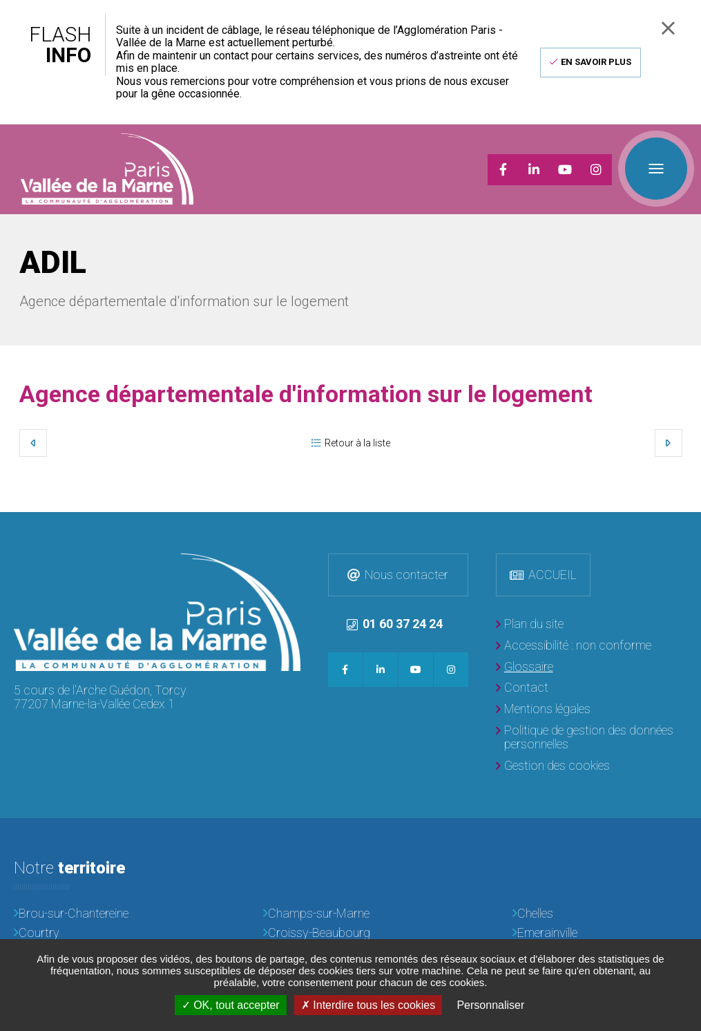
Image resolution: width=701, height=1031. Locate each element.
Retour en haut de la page (687, 526)
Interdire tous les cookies (368, 1005)
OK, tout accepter (231, 1005)
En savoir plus (596, 62)
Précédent (33, 443)
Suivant (668, 443)
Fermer (668, 28)
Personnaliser (490, 1005)
